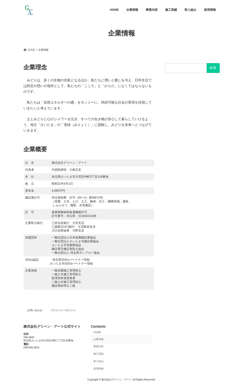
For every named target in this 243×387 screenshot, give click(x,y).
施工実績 (98, 354)
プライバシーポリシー (63, 310)
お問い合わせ (34, 310)
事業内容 (98, 346)
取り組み (98, 361)
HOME (97, 332)
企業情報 (98, 339)
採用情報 (98, 368)
